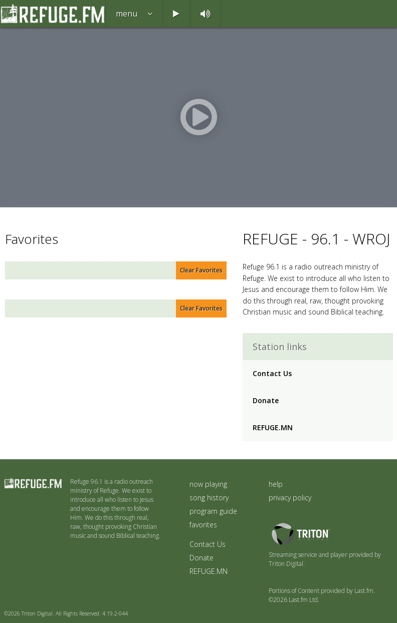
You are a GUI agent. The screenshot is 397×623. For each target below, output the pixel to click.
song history (209, 497)
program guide (213, 511)
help (276, 484)
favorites (203, 524)
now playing (208, 484)
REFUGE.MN (273, 427)
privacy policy (290, 497)
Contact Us (272, 373)
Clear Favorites (201, 270)
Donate (266, 400)
